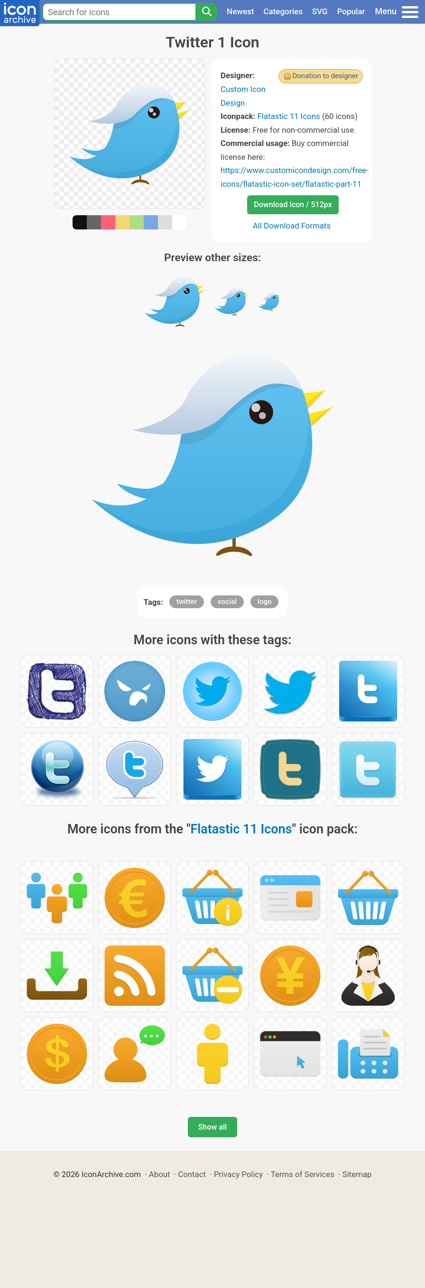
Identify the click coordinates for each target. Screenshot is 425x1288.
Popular (351, 11)
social (227, 601)
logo (264, 601)
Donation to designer (325, 76)
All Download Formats (292, 225)
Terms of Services (302, 1174)
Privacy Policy (238, 1174)
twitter (186, 601)
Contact (192, 1174)
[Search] (206, 12)
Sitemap (357, 1174)
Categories (283, 11)
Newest (240, 11)
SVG (320, 11)
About (159, 1174)
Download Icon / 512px (293, 204)
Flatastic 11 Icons (289, 116)
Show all (212, 1127)
